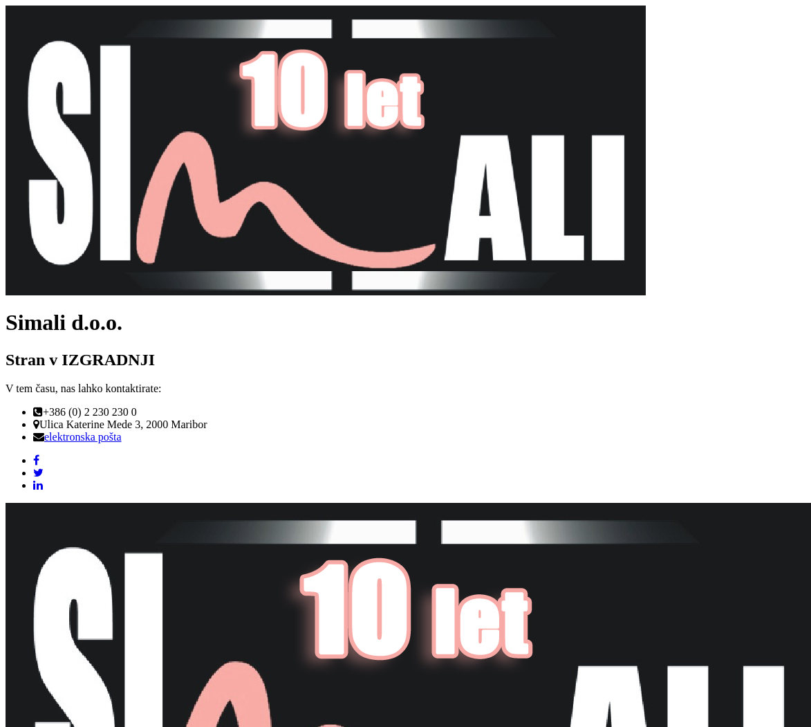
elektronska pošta (83, 437)
